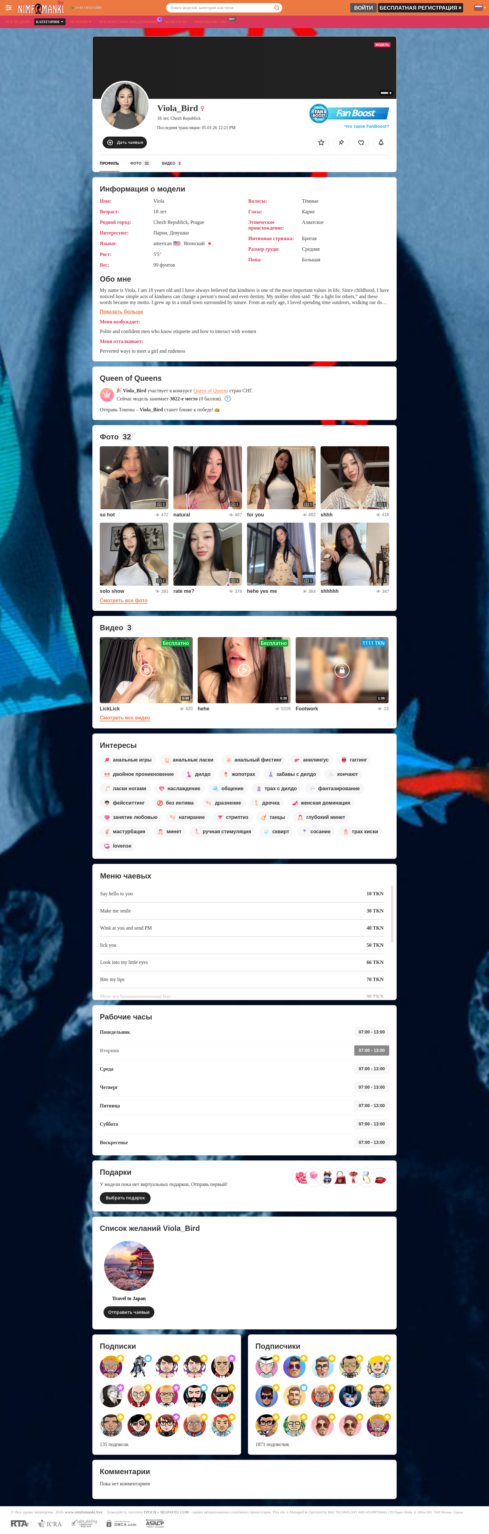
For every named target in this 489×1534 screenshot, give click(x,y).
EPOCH (150, 1512)
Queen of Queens (210, 390)
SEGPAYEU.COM (174, 1512)
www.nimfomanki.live (83, 1512)
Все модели (18, 22)
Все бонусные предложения (130, 21)
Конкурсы (175, 22)
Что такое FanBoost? (366, 126)
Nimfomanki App (212, 21)
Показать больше (121, 311)
